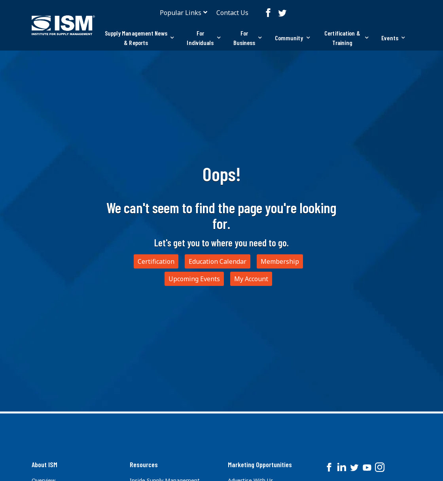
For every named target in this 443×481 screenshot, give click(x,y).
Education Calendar (217, 261)
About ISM (44, 464)
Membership (280, 261)
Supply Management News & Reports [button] (139, 37)
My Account (251, 278)
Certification (156, 261)
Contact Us (232, 12)
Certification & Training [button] (346, 37)
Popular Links (180, 12)
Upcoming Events (194, 278)
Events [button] (393, 37)
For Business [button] (247, 37)
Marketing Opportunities (260, 464)
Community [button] (292, 37)
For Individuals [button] (203, 37)
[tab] (139, 38)
